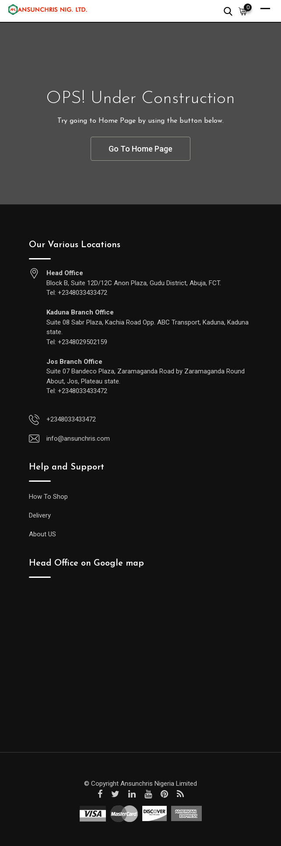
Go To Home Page (140, 148)
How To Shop (48, 497)
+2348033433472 (71, 419)
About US (42, 534)
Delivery (40, 515)
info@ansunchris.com (78, 438)
